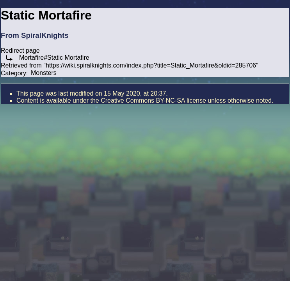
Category (13, 72)
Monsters (44, 72)
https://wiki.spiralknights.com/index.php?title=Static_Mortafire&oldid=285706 (151, 65)
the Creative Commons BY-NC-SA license (148, 100)
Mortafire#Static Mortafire (54, 57)
